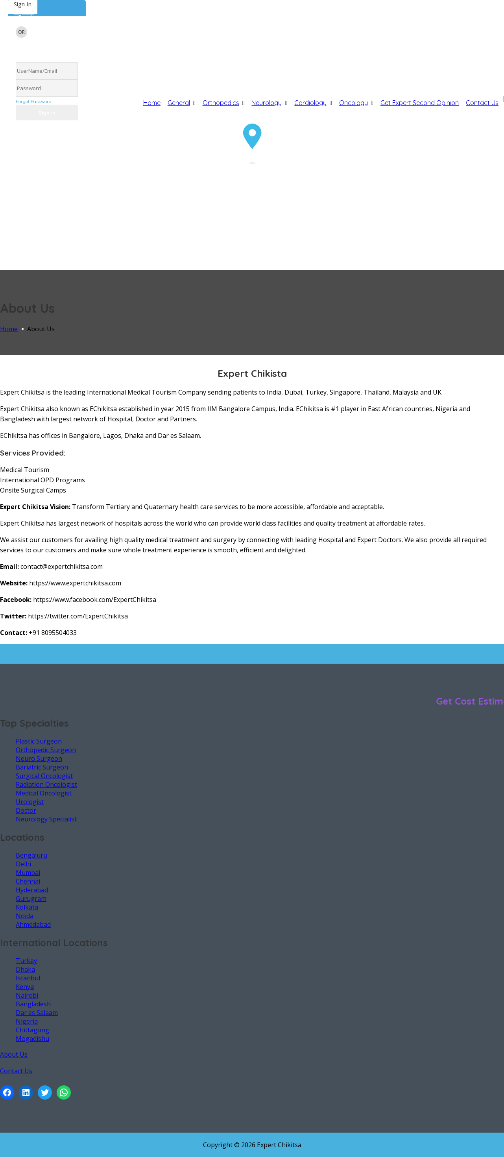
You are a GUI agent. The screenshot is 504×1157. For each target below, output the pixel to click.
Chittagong (32, 1030)
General (179, 103)
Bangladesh (33, 1004)
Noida (24, 916)
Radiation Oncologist (46, 784)
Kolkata (27, 907)
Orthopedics (221, 103)
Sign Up (24, 12)
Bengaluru (31, 855)
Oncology (353, 103)
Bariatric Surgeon (42, 767)
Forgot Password (34, 101)
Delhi (23, 864)
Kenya (25, 986)
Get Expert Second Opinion (419, 103)
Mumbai (28, 872)
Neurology (266, 103)
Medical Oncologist (44, 793)
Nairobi (27, 995)
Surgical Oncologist (44, 775)
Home (152, 103)
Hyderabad (32, 890)
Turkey (26, 960)
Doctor (26, 810)
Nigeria (27, 1021)
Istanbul (28, 978)
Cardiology (310, 103)
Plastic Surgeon (39, 741)
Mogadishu (32, 1038)
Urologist (30, 801)
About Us (14, 1054)
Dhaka (25, 969)
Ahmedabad (33, 924)
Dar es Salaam (37, 1012)
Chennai (28, 881)
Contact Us (482, 103)
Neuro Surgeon (39, 758)
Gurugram (31, 898)
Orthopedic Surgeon (46, 749)
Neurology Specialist (46, 819)
